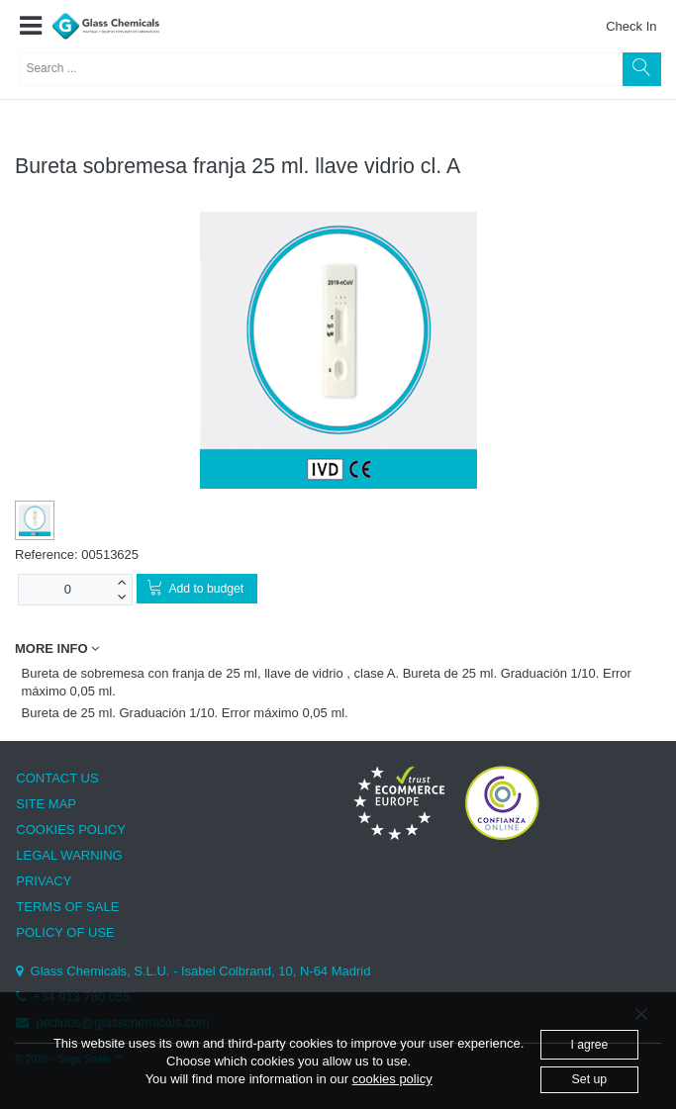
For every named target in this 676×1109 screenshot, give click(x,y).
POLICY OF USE (65, 932)
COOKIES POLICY (71, 829)
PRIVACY (43, 881)
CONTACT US (57, 778)
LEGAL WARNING (69, 855)
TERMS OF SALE (67, 906)
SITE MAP (46, 803)
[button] (30, 26)
